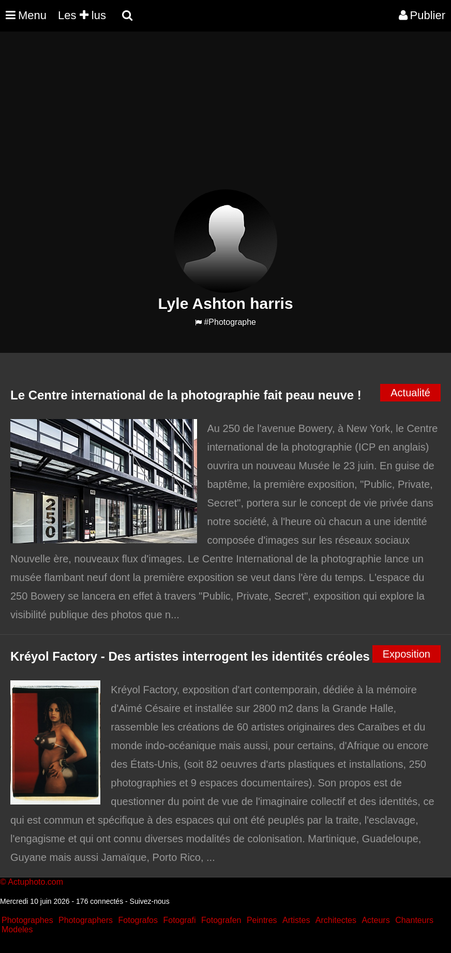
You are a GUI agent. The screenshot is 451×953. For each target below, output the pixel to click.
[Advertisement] (188, 116)
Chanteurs (414, 920)
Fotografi (179, 920)
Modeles (17, 929)
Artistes (296, 920)
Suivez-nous (150, 901)
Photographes (27, 920)
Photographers (85, 920)
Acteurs (375, 920)
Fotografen (221, 920)
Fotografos (138, 920)
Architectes (335, 920)
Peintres (262, 920)
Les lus (82, 15)
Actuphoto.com (35, 881)
